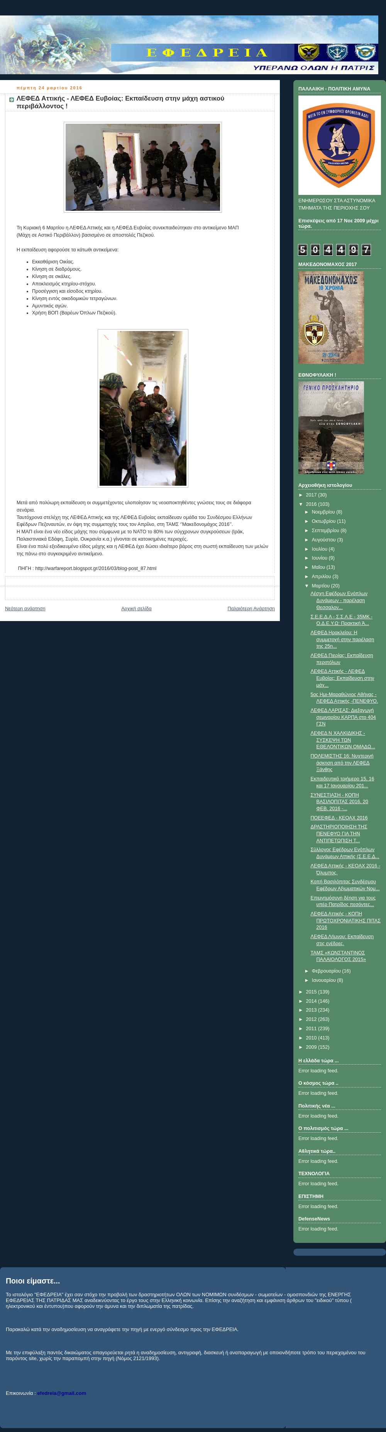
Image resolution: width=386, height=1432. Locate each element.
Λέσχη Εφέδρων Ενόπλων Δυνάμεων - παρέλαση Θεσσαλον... (339, 600)
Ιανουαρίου (324, 980)
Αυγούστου (324, 540)
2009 (312, 1047)
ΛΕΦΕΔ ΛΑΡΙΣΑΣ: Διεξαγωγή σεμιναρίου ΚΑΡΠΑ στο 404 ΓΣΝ (343, 717)
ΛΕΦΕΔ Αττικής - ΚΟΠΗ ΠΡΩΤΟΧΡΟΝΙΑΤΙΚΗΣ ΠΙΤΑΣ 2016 (346, 920)
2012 (312, 1019)
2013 (312, 1010)
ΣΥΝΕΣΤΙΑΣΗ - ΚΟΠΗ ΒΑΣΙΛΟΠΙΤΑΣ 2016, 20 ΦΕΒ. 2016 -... (339, 801)
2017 (312, 495)
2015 (312, 992)
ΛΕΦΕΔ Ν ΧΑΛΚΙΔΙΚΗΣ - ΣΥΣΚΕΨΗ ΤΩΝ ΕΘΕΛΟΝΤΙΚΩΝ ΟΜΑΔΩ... (343, 740)
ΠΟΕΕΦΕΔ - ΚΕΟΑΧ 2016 (339, 818)
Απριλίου (322, 576)
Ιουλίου (320, 549)
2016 (312, 504)
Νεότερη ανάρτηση (25, 608)
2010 (312, 1038)
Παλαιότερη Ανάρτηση (251, 608)
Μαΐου (319, 567)
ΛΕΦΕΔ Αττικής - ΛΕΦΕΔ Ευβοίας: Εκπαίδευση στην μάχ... (342, 678)
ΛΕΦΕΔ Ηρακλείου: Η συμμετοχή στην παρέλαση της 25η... (342, 639)
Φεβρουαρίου (327, 971)
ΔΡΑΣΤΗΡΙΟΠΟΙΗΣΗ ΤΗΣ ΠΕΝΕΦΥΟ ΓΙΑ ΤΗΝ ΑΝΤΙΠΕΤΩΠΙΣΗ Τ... (339, 833)
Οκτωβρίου (324, 521)
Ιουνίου (320, 558)
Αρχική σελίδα (136, 608)
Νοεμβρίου (324, 512)
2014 (312, 1001)
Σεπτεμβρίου (326, 530)
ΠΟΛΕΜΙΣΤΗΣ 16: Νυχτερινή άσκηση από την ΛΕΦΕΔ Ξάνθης (342, 762)
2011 (312, 1028)
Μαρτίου (321, 586)
